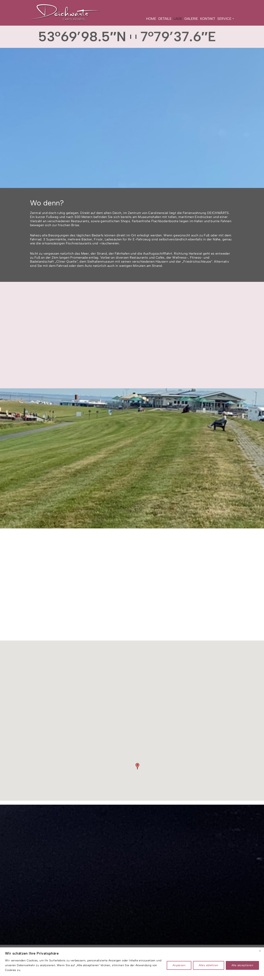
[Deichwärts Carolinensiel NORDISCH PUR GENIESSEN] (65, 12)
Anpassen (179, 965)
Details (164, 19)
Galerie (191, 19)
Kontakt (207, 19)
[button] (233, 19)
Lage (178, 19)
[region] (132, 961)
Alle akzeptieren (242, 965)
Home (151, 19)
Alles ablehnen (208, 965)
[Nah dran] (259, 950)
